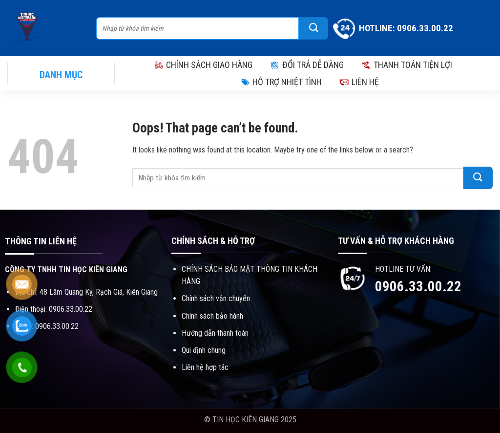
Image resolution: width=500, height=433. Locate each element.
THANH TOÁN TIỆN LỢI (406, 65)
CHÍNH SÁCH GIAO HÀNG (203, 65)
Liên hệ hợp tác (205, 367)
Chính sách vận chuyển (216, 298)
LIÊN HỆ (359, 82)
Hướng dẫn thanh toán (215, 333)
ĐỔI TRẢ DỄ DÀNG (307, 65)
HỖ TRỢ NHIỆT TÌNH (281, 82)
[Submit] (313, 28)
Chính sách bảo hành (212, 316)
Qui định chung (204, 350)
